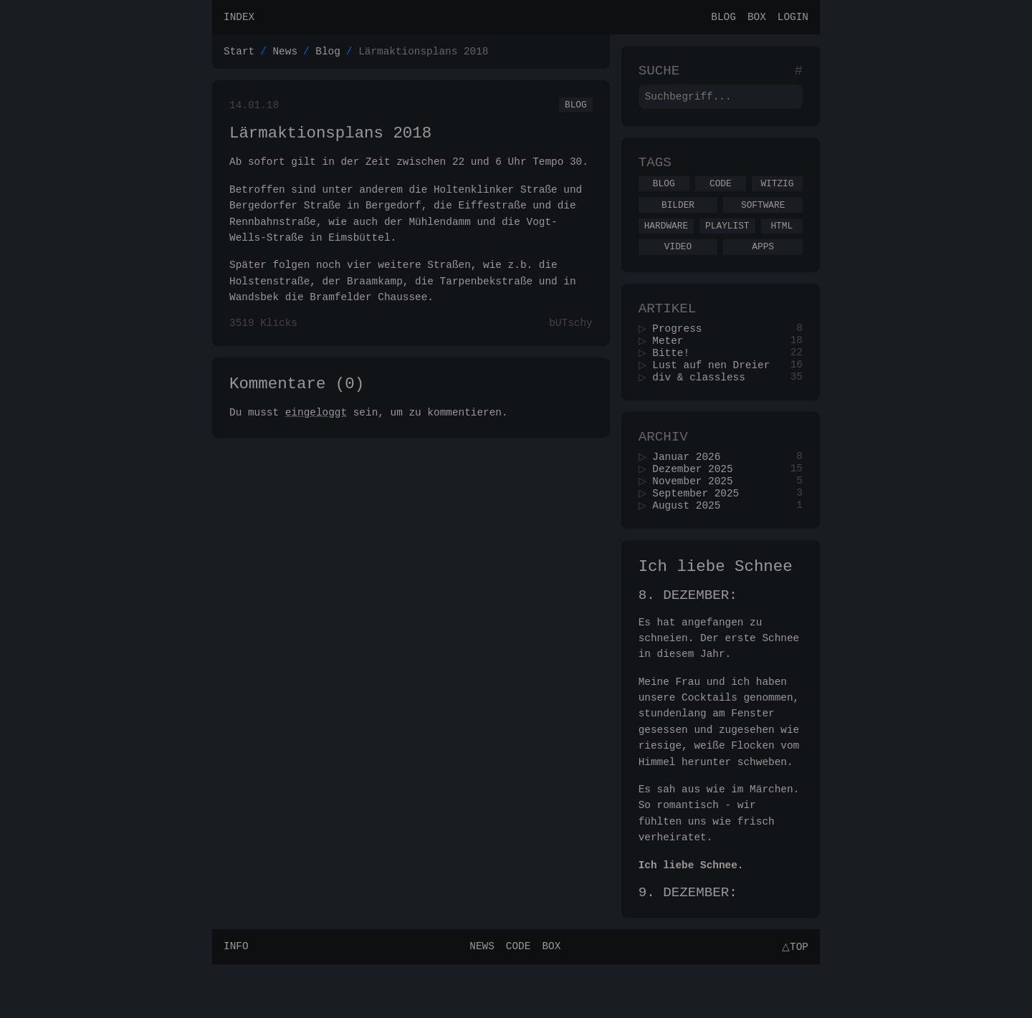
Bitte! (675, 380)
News (284, 55)
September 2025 (700, 532)
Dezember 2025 (697, 505)
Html (781, 242)
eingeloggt (316, 428)
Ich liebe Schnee (716, 610)
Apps (763, 265)
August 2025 (691, 546)
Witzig (776, 196)
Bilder (677, 219)
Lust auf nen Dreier (716, 393)
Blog (723, 18)
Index (239, 18)
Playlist (727, 242)
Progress (682, 353)
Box (756, 18)
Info (236, 1000)
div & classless (703, 407)
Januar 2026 (691, 492)
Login (793, 18)
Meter (672, 366)
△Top (793, 1000)
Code (721, 196)
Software (763, 219)
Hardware (666, 242)
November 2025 (697, 519)
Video (678, 265)
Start (239, 55)
